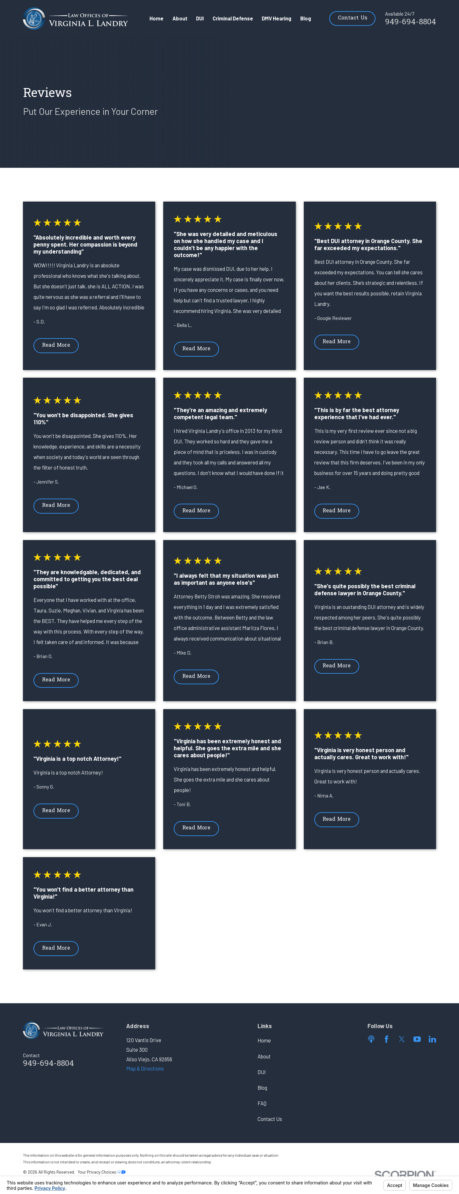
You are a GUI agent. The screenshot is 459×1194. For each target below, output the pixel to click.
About (264, 1056)
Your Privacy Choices (102, 1172)
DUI (262, 1072)
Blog (262, 1088)
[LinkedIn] (432, 1039)
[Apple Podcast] (371, 1039)
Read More (56, 345)
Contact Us (352, 18)
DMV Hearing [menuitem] (276, 18)
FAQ (262, 1103)
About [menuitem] (179, 18)
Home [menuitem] (156, 18)
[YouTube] (417, 1039)
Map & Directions (145, 1068)
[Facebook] (386, 1039)
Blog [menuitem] (305, 18)
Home (264, 1040)
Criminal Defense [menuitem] (233, 18)
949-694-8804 (410, 22)
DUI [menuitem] (200, 18)
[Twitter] (401, 1039)
